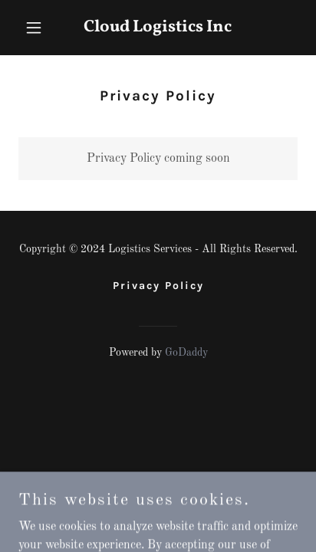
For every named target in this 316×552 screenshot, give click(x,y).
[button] (39, 27)
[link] (158, 28)
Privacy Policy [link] (158, 285)
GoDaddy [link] (186, 352)
